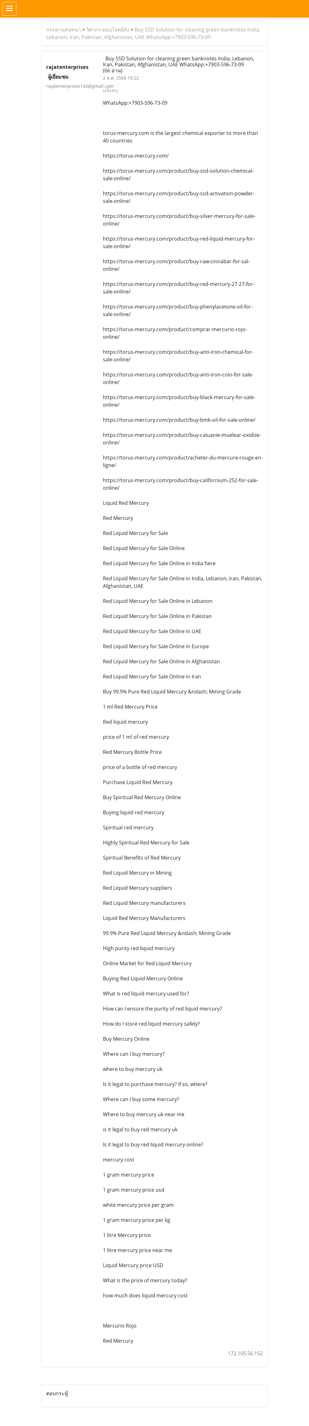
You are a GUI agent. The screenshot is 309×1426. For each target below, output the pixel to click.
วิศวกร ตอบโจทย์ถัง (107, 29)
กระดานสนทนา (63, 29)
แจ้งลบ (110, 90)
